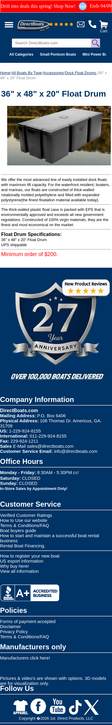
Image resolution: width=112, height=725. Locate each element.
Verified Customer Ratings (26, 515)
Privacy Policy (14, 631)
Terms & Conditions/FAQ (24, 525)
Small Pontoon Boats (58, 54)
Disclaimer (10, 626)
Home (5, 73)
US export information (21, 560)
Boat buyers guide (18, 530)
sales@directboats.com (50, 446)
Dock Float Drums (81, 73)
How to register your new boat (29, 555)
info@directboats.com (75, 451)
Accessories (53, 73)
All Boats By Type (26, 73)
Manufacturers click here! (25, 657)
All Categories (21, 54)
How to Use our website (23, 520)
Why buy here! (14, 566)
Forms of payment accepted (28, 621)
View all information (19, 571)
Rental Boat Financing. (22, 545)
